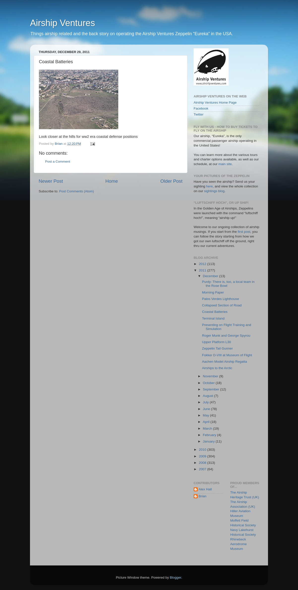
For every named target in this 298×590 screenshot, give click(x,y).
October (209, 383)
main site (225, 164)
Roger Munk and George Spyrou (226, 335)
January (209, 441)
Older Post (171, 181)
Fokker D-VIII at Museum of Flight (227, 355)
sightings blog (214, 191)
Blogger (175, 577)
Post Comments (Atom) (76, 191)
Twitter (199, 114)
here (209, 186)
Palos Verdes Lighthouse (220, 299)
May (206, 415)
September (211, 389)
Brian (203, 496)
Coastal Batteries (215, 312)
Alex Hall (205, 489)
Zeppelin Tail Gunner (217, 348)
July (206, 402)
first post (244, 232)
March (208, 428)
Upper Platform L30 (216, 342)
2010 (203, 449)
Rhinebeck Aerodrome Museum (238, 544)
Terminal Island (213, 318)
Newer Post (51, 181)
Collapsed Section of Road (222, 305)
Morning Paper (213, 292)
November (211, 376)
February (210, 435)
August (208, 396)
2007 (203, 469)
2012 (203, 264)
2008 (203, 463)
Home (111, 181)
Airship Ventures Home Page (215, 102)
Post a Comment (57, 161)
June (207, 409)
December (211, 276)
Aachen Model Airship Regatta (224, 361)
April (206, 422)
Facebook (201, 108)
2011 (203, 270)
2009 (203, 456)
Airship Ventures (62, 23)
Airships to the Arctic (217, 368)
